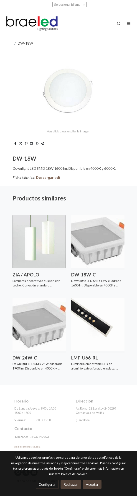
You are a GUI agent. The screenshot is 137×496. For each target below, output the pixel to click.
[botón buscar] (118, 23)
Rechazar (70, 484)
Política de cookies (74, 474)
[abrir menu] (128, 23)
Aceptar (92, 484)
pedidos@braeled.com (27, 446)
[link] (32, 23)
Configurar (47, 484)
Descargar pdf (48, 177)
